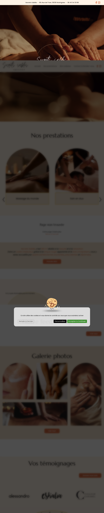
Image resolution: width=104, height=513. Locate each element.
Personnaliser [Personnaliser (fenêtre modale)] (60, 261)
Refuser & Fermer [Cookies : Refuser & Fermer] (26, 261)
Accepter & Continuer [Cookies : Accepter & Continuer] (77, 261)
